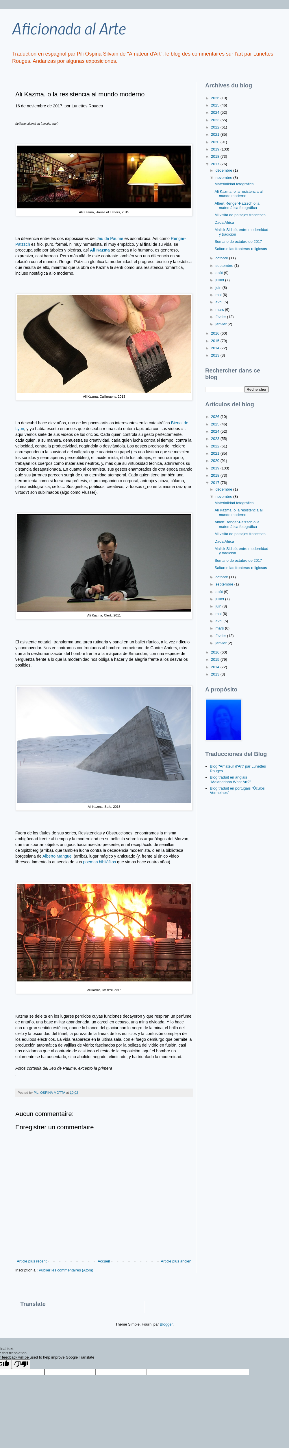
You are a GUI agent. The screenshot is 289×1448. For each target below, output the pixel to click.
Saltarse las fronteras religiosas (240, 249)
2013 (216, 355)
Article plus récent (32, 1261)
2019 (216, 149)
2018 (216, 156)
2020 (216, 142)
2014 (216, 348)
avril (219, 302)
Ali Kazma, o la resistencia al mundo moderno (238, 193)
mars (220, 309)
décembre (224, 170)
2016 (216, 333)
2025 (216, 105)
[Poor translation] (21, 1364)
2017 (216, 164)
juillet (220, 280)
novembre (224, 177)
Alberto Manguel (57, 856)
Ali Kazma (100, 250)
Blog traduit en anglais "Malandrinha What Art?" (230, 779)
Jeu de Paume (110, 238)
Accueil (104, 1261)
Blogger (166, 1324)
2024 (216, 112)
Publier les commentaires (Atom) (66, 1270)
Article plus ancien (176, 1261)
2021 (216, 134)
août (220, 273)
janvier (222, 324)
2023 (216, 120)
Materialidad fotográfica (233, 184)
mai (219, 295)
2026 (216, 98)
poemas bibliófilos (99, 862)
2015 (216, 341)
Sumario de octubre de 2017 (238, 241)
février (221, 317)
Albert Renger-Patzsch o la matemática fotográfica (236, 205)
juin (219, 287)
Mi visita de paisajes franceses (239, 215)
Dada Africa (224, 222)
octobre (222, 258)
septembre (225, 265)
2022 (216, 127)
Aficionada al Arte (68, 28)
